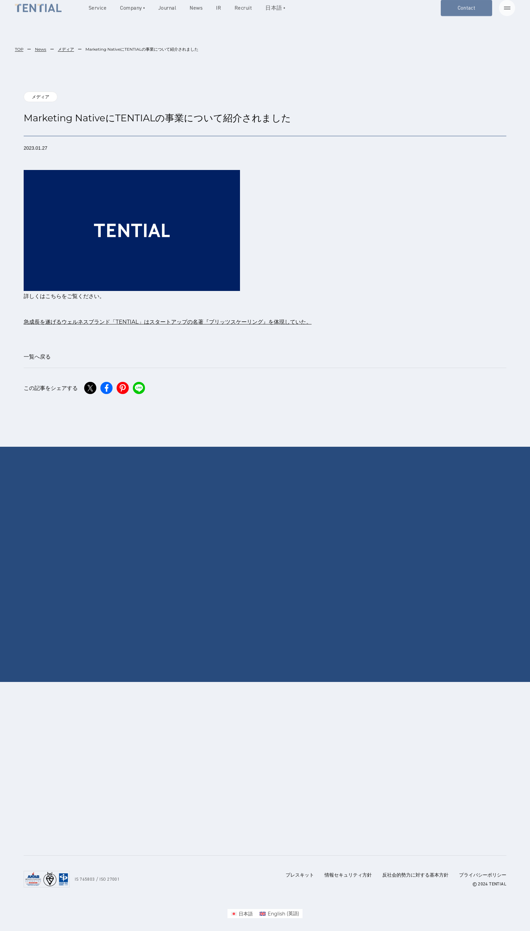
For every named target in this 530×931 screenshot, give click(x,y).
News (40, 49)
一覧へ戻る (37, 356)
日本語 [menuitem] (246, 914)
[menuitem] (242, 913)
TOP (19, 49)
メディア (66, 49)
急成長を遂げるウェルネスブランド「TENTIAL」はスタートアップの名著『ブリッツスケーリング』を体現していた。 (168, 322)
